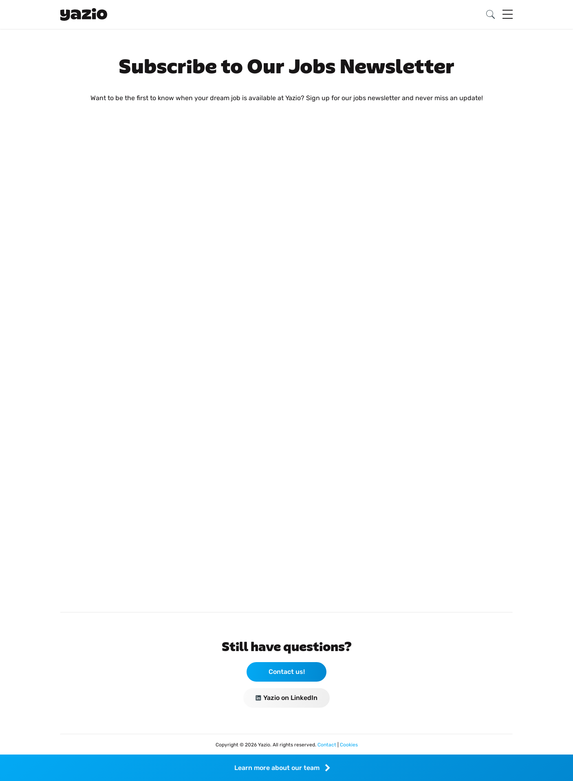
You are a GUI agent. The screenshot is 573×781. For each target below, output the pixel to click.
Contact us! (287, 672)
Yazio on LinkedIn (286, 698)
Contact (327, 745)
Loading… (286, 348)
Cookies (349, 745)
